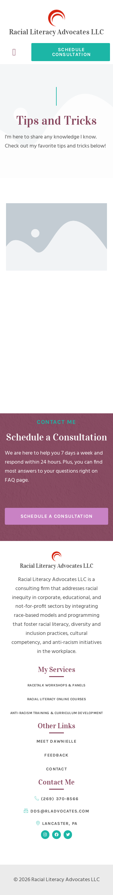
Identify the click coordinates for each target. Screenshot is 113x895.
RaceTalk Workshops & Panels (56, 685)
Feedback (56, 755)
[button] (14, 52)
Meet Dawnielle (56, 741)
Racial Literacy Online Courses (56, 699)
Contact (56, 769)
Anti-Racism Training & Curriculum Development (56, 713)
